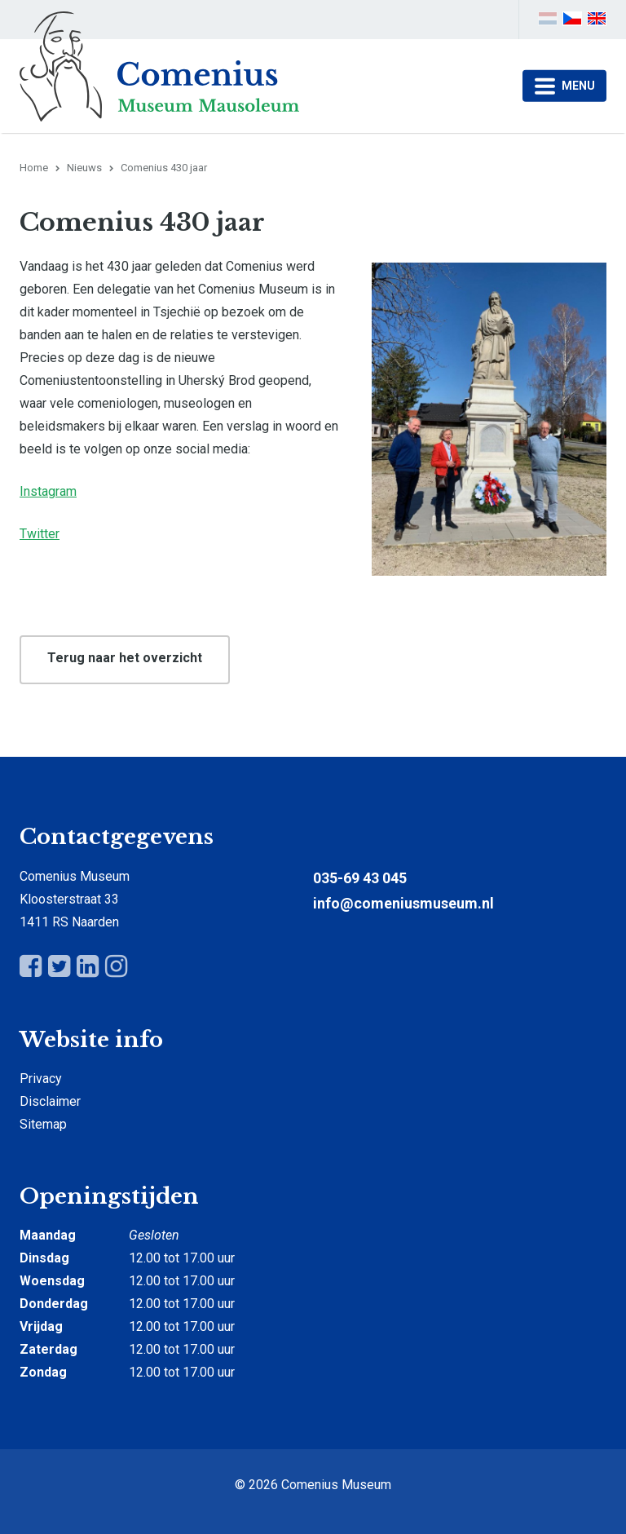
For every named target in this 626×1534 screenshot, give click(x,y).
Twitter (40, 534)
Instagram (48, 491)
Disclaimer (50, 1101)
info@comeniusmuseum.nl (403, 903)
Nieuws (84, 167)
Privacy (41, 1078)
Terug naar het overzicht (124, 657)
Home (34, 167)
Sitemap (43, 1124)
